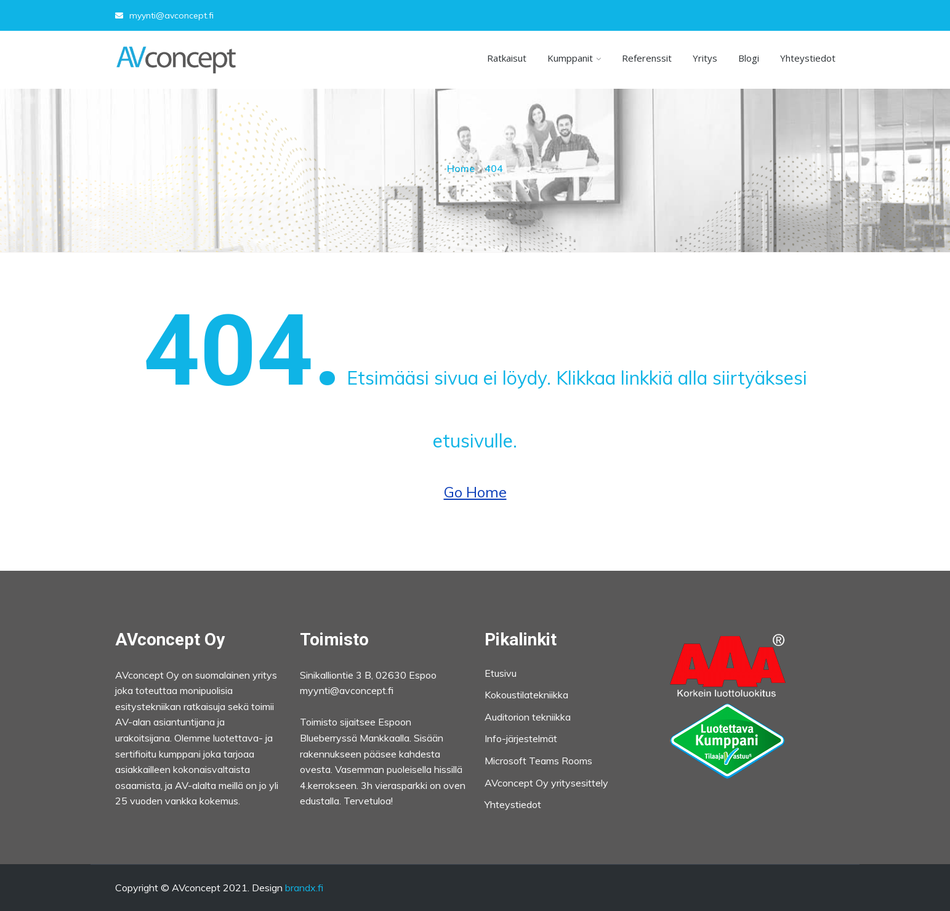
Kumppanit (570, 58)
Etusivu (501, 673)
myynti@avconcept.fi (164, 15)
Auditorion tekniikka (528, 717)
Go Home (475, 492)
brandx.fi (304, 887)
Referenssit (647, 58)
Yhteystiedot (807, 58)
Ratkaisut (506, 58)
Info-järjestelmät (521, 738)
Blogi (748, 58)
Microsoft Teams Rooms (538, 760)
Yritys (705, 58)
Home (461, 168)
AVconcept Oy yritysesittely (546, 783)
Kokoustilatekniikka (526, 694)
